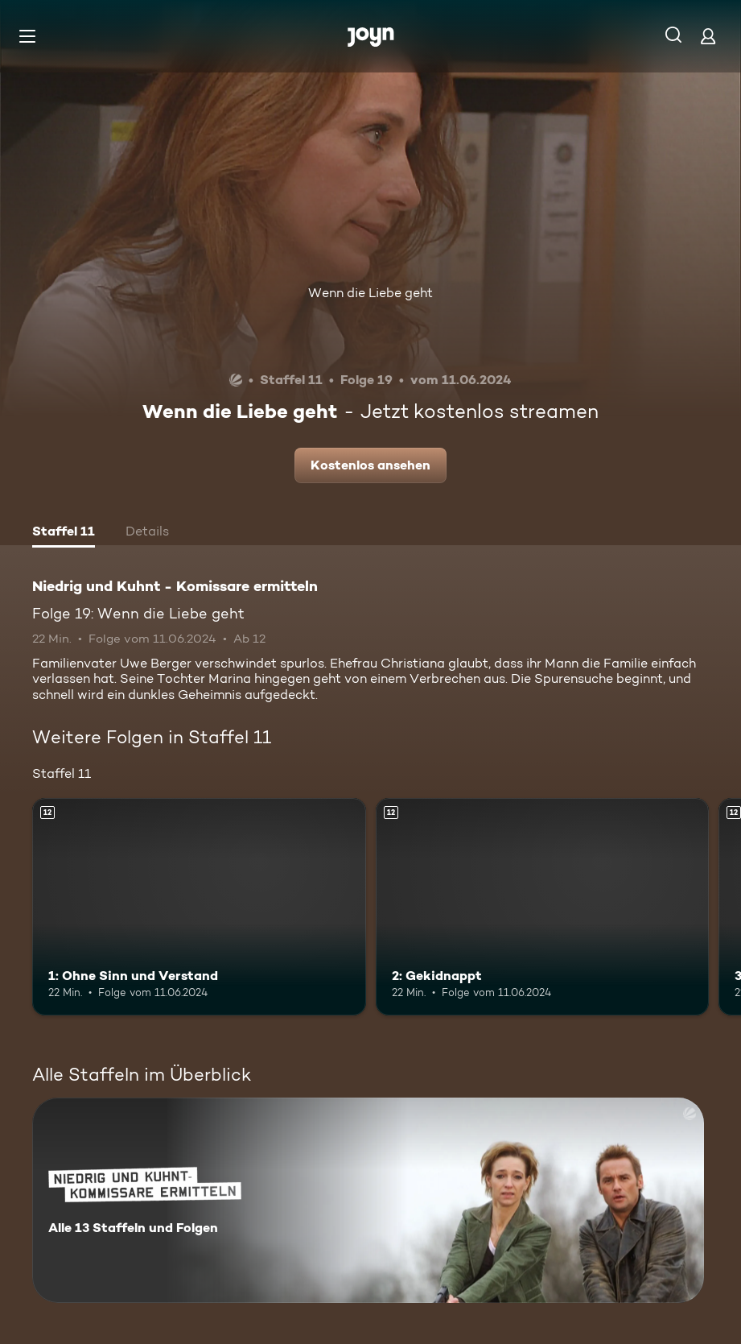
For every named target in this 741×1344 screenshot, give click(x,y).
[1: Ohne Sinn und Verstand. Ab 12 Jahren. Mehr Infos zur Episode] (199, 906)
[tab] (63, 533)
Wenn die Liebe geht (370, 292)
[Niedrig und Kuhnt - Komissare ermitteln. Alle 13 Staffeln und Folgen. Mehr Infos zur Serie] (368, 1200)
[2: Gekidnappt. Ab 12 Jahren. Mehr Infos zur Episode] (543, 906)
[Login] (708, 36)
